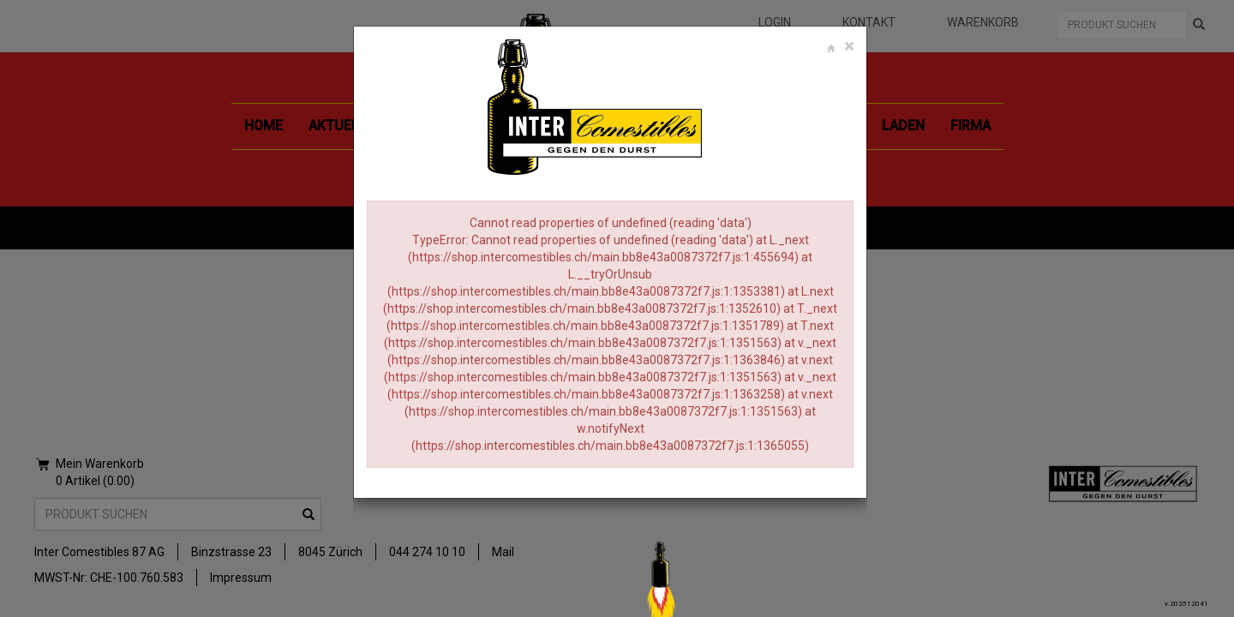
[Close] (849, 47)
